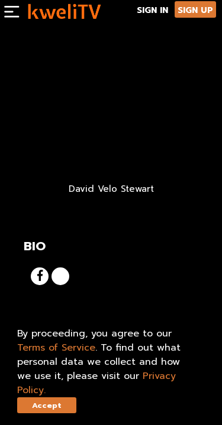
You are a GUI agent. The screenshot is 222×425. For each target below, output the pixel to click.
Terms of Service (56, 348)
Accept (47, 405)
